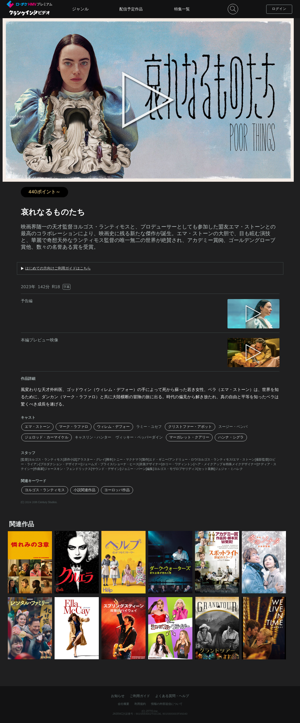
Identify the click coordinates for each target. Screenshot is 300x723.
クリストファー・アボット (190, 426)
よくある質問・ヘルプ (172, 696)
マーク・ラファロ (73, 426)
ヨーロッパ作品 (117, 490)
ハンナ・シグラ (231, 437)
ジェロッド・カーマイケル (46, 437)
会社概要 (123, 704)
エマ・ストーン (37, 426)
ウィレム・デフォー (113, 426)
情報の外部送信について (166, 704)
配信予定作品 (131, 9)
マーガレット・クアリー (189, 437)
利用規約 (140, 704)
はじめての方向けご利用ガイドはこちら (58, 268)
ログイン (279, 8)
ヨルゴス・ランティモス (45, 490)
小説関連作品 (84, 490)
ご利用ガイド (140, 696)
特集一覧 (182, 9)
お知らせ (118, 696)
